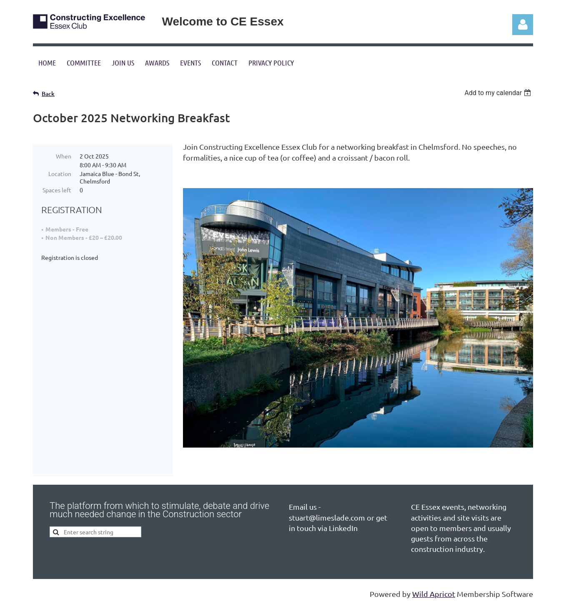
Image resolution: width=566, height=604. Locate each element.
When (63, 156)
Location (59, 173)
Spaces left (57, 190)
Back (48, 94)
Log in (522, 24)
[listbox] (498, 93)
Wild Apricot (433, 593)
